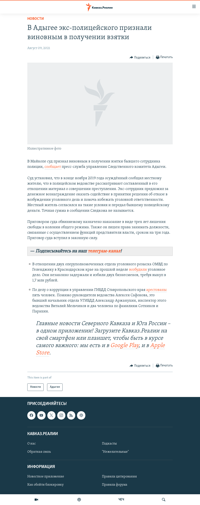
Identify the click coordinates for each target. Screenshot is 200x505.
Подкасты (109, 443)
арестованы (156, 290)
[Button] (140, 57)
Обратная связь (39, 452)
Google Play (124, 346)
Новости (35, 19)
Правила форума (114, 484)
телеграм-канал (104, 251)
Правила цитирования (119, 476)
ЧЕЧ (121, 499)
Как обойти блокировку (45, 484)
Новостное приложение (45, 476)
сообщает (53, 167)
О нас (31, 443)
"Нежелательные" (115, 452)
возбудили (138, 270)
